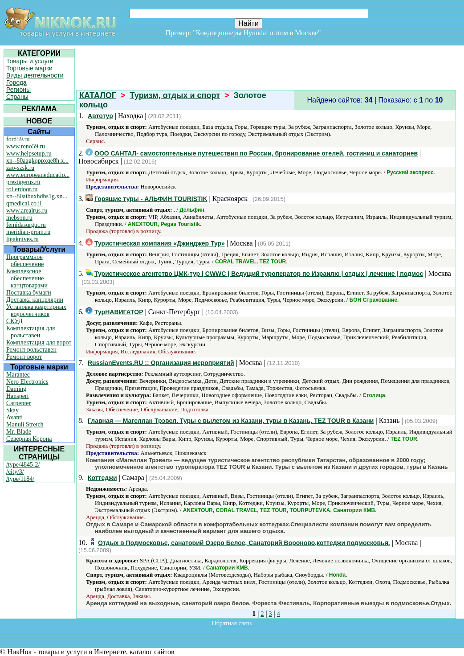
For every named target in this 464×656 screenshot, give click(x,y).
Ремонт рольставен (31, 349)
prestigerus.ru (23, 182)
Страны (17, 96)
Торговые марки (29, 68)
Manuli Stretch (25, 424)
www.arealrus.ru (26, 210)
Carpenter (18, 403)
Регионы (18, 89)
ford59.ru (18, 139)
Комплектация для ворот (38, 342)
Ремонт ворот (24, 356)
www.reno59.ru (25, 146)
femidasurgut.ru (26, 224)
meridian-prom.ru (28, 232)
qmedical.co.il (23, 203)
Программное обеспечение (25, 260)
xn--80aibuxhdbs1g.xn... (36, 196)
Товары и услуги (29, 61)
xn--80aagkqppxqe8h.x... (37, 160)
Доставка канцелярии (34, 299)
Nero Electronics (27, 381)
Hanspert (17, 396)
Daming (16, 388)
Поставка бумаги (28, 292)
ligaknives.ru (22, 239)
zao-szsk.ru (20, 167)
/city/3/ (15, 471)
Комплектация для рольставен (30, 332)
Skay (12, 410)
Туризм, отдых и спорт (175, 95)
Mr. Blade (18, 431)
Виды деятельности (35, 75)
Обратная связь (232, 623)
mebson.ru (19, 217)
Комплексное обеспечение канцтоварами (27, 278)
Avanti (14, 417)
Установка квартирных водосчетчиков (36, 310)
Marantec (18, 374)
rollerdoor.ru (21, 189)
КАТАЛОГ (97, 95)
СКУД (14, 321)
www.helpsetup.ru (29, 153)
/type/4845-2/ (23, 464)
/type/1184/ (20, 479)
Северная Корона (29, 438)
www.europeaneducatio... (37, 175)
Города (16, 82)
